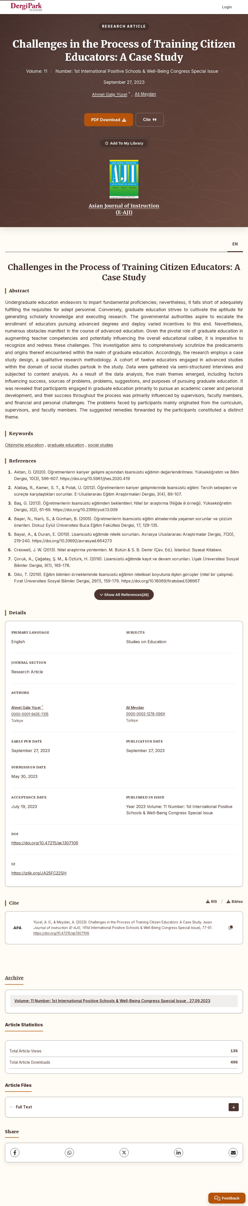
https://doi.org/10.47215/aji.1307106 (44, 842)
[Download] (234, 1107)
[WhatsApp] (69, 1152)
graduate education (65, 444)
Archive (14, 978)
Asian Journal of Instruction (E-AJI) (124, 209)
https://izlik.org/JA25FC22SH (39, 873)
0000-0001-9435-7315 (29, 714)
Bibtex (235, 901)
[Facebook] (14, 1152)
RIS (211, 901)
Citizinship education (24, 444)
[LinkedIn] (178, 1152)
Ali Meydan (145, 93)
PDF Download (108, 119)
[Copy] (231, 928)
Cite (149, 119)
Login (227, 7)
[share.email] (233, 1152)
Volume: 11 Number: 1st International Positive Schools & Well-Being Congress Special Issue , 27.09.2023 (112, 1000)
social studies (100, 444)
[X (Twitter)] (124, 1152)
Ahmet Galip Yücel (109, 94)
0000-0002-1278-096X (145, 714)
